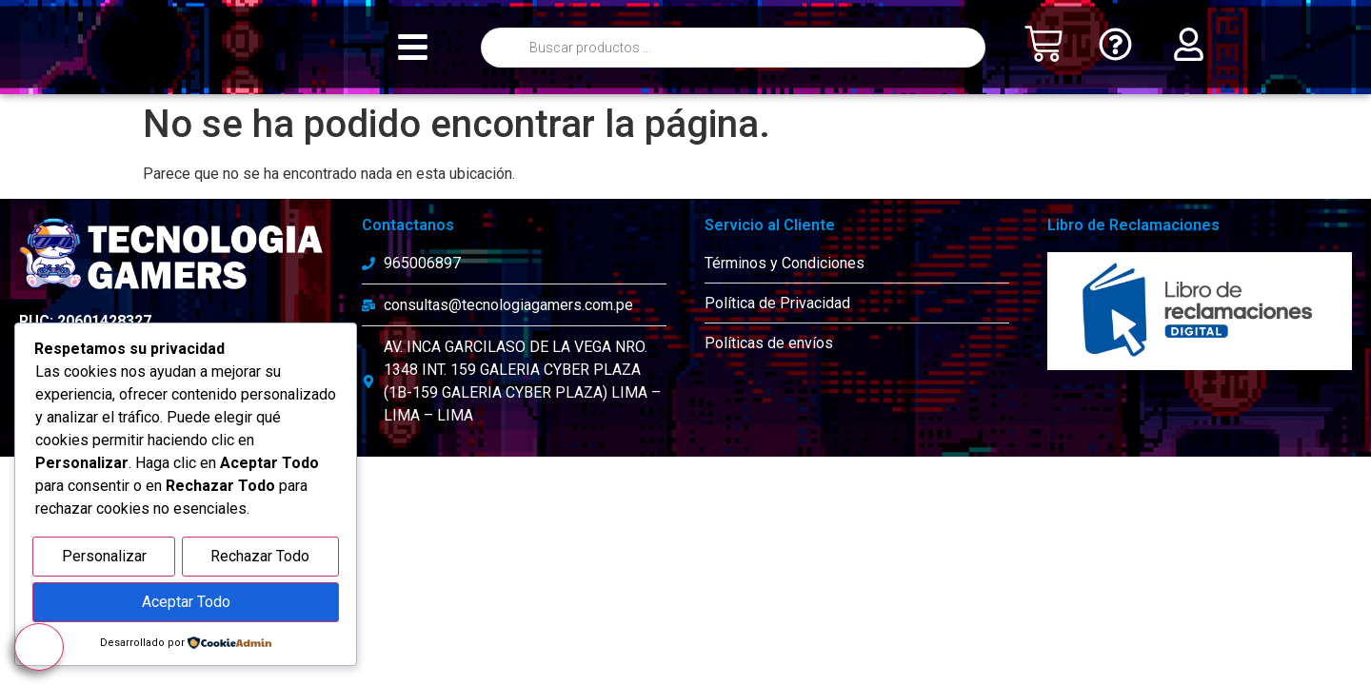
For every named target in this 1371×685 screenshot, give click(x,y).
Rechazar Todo (259, 560)
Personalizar (104, 560)
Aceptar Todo (186, 604)
